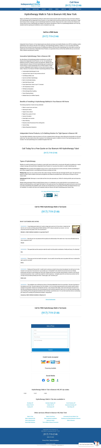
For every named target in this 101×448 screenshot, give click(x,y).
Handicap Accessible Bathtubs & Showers (71, 418)
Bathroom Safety (50, 420)
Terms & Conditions (54, 440)
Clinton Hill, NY (30, 405)
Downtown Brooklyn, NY (70, 405)
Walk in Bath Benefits (30, 420)
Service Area (36, 9)
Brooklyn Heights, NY (50, 403)
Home (21, 9)
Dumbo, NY (30, 407)
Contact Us (78, 9)
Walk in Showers (71, 420)
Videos (56, 9)
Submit (50, 350)
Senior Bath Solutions (30, 422)
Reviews (44, 9)
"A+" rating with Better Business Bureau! (50, 191)
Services (28, 10)
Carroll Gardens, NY (70, 403)
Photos (50, 9)
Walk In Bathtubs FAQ (30, 418)
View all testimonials (50, 299)
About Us (64, 9)
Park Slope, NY (70, 407)
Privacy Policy (45, 440)
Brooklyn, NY (30, 403)
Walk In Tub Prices (50, 416)
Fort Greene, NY (50, 407)
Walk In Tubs (30, 416)
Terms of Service (59, 445)
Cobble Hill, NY (50, 405)
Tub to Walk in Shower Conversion (50, 422)
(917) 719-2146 (73, 5)
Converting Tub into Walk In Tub (71, 416)
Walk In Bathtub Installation (50, 418)
